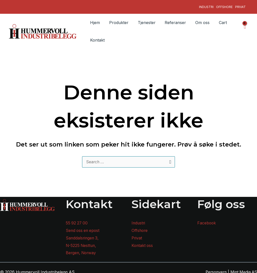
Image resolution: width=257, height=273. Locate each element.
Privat (240, 5)
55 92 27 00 (77, 220)
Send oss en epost (83, 227)
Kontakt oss (143, 242)
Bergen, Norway (81, 249)
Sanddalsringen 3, (83, 234)
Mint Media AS (243, 268)
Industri (206, 5)
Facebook (206, 220)
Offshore (224, 5)
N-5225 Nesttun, (81, 242)
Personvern (214, 268)
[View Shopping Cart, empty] (244, 28)
